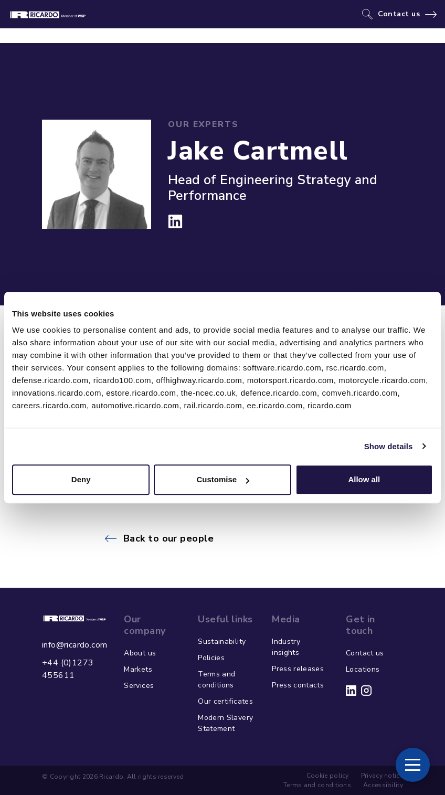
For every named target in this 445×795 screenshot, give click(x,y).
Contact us (399, 14)
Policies (211, 658)
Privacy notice (382, 775)
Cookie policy (327, 775)
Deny (81, 479)
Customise (222, 479)
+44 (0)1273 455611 (67, 669)
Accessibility (383, 785)
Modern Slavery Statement (225, 723)
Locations (362, 669)
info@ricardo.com (74, 645)
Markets (138, 669)
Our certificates (225, 701)
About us (140, 653)
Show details (388, 446)
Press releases (298, 669)
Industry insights (286, 647)
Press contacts (298, 685)
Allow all (364, 479)
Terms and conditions (216, 679)
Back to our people (168, 538)
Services (139, 686)
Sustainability (222, 641)
